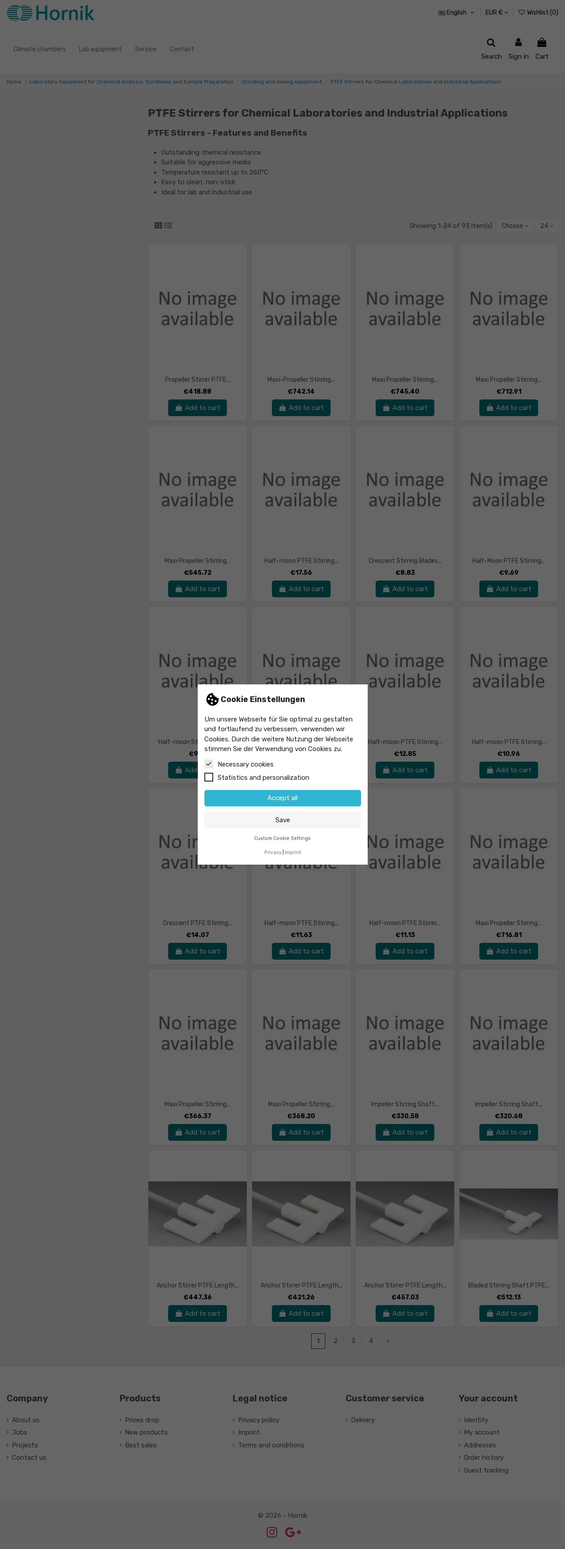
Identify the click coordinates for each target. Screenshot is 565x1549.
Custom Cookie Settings (282, 838)
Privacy (273, 852)
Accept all (282, 798)
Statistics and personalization (256, 777)
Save (282, 820)
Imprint (293, 852)
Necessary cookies (239, 763)
